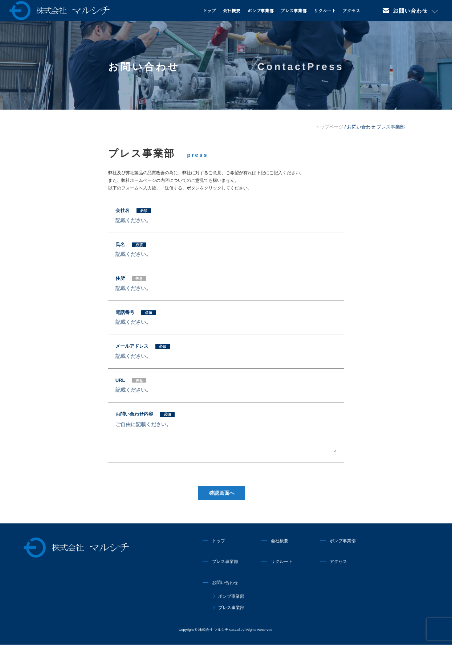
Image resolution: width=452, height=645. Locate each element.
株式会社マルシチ (77, 548)
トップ (209, 10)
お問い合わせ (410, 11)
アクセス (351, 10)
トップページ (329, 127)
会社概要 (231, 10)
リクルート (325, 10)
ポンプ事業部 (261, 10)
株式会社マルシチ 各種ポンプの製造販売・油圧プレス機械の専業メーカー (59, 10)
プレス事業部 (294, 10)
